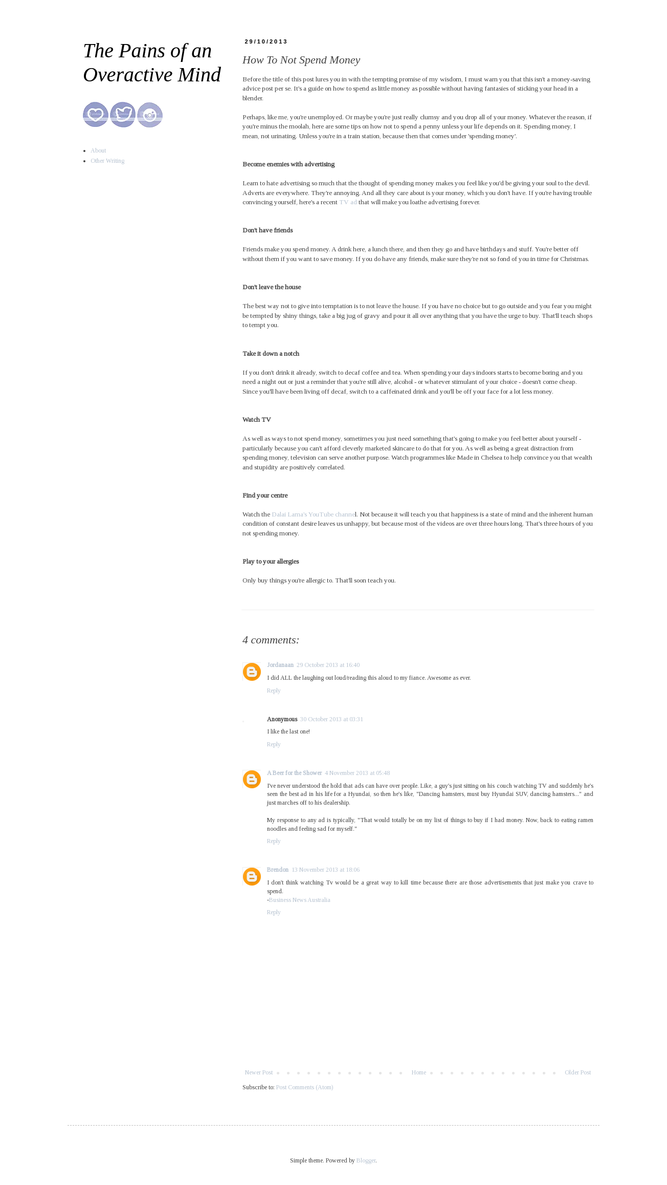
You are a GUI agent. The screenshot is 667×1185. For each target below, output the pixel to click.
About (98, 150)
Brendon (277, 869)
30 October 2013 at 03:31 (331, 719)
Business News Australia (299, 899)
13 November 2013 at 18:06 (326, 869)
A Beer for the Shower (294, 773)
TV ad (349, 202)
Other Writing (107, 160)
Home (419, 1072)
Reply (274, 690)
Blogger (366, 1160)
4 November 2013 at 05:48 (357, 773)
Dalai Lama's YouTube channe (313, 514)
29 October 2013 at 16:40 (328, 665)
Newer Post (259, 1072)
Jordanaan (280, 665)
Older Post (578, 1072)
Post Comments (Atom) (304, 1087)
